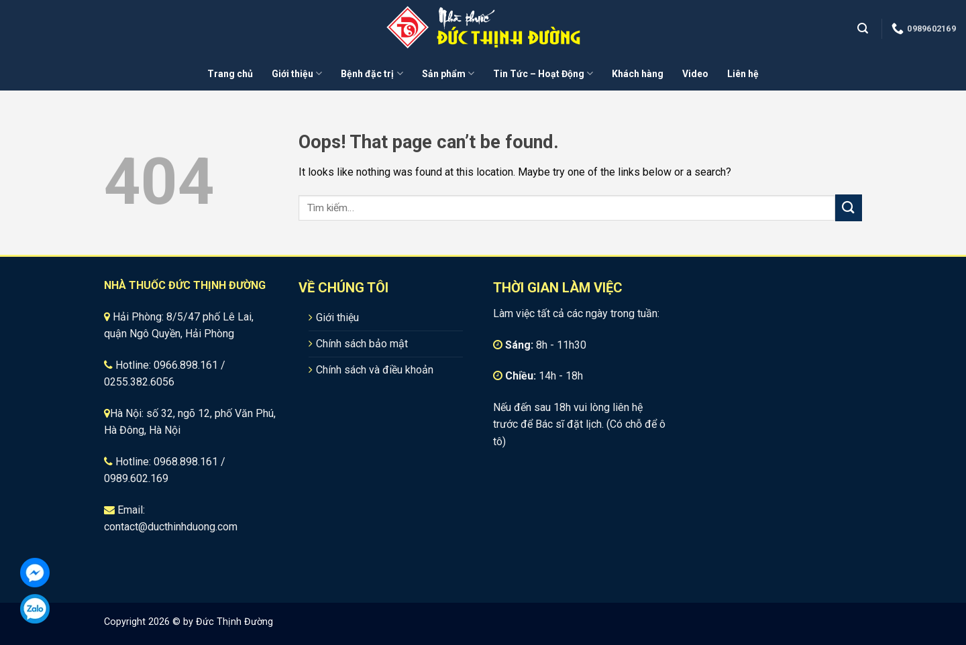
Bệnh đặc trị (371, 73)
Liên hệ (743, 73)
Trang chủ (230, 73)
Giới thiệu (297, 73)
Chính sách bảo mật (362, 343)
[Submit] (848, 207)
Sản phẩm (448, 73)
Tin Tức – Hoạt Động (543, 73)
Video (695, 73)
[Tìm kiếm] (864, 28)
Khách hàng (637, 73)
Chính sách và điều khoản (374, 369)
